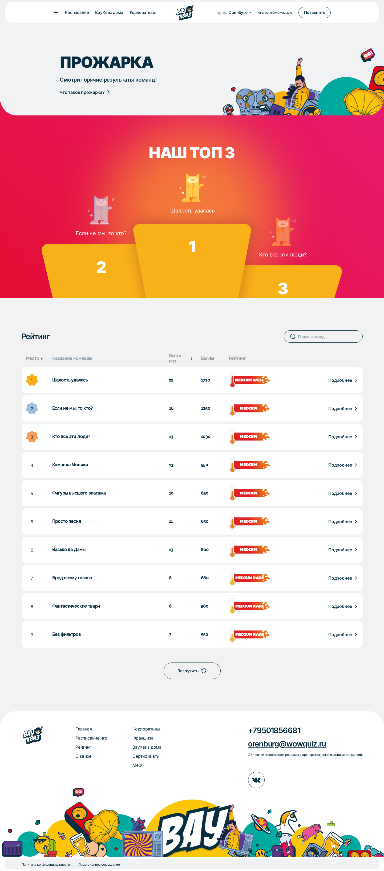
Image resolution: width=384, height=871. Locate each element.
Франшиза (142, 738)
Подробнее (340, 380)
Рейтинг (83, 747)
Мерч (137, 765)
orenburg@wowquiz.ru (275, 12)
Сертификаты (146, 756)
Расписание (77, 12)
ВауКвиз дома (109, 12)
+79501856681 (274, 730)
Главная (83, 729)
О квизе (83, 756)
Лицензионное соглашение (99, 864)
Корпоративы (143, 12)
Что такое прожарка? (82, 92)
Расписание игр (91, 738)
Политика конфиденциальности (46, 864)
